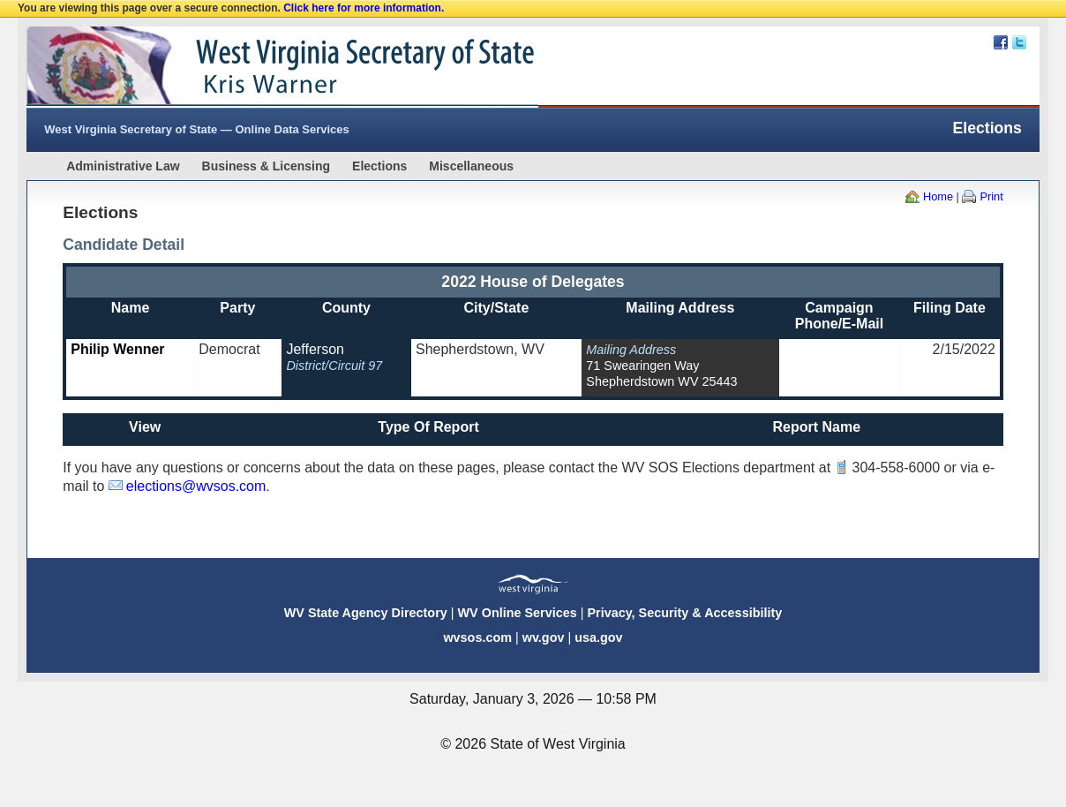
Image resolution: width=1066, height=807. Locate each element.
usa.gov (598, 637)
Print (991, 196)
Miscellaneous (471, 166)
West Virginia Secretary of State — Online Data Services (196, 129)
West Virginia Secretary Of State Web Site (253, 67)
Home (938, 196)
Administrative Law (122, 166)
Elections (379, 166)
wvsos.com (477, 637)
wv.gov (543, 637)
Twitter (1019, 42)
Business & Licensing (266, 166)
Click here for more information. (363, 8)
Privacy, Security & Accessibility (684, 613)
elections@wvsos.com (196, 486)
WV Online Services (517, 613)
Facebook (1001, 42)
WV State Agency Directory (365, 613)
